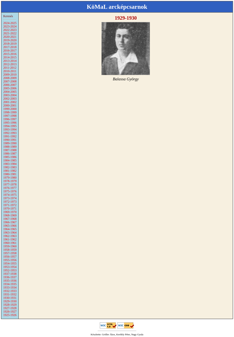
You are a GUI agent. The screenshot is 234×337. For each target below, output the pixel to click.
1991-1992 (9, 136)
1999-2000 (9, 108)
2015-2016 (9, 54)
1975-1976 (9, 191)
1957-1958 (9, 253)
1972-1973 (9, 201)
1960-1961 (9, 242)
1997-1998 (9, 115)
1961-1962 (9, 239)
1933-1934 (9, 287)
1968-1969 (9, 215)
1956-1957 (9, 256)
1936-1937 (9, 277)
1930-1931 (9, 297)
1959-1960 (9, 246)
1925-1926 (9, 315)
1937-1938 (9, 273)
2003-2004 (9, 95)
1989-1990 (9, 143)
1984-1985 (9, 160)
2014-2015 (9, 57)
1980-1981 (9, 174)
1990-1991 (9, 139)
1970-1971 (9, 208)
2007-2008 (9, 81)
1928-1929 (9, 304)
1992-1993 (9, 133)
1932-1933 (9, 291)
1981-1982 (9, 170)
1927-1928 (9, 308)
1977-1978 (9, 184)
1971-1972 (9, 205)
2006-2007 (9, 84)
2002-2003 (9, 98)
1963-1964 (9, 232)
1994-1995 (9, 126)
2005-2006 (9, 88)
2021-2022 (9, 33)
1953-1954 (9, 266)
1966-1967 (9, 222)
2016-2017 (9, 50)
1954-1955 (9, 263)
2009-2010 (9, 74)
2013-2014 (9, 60)
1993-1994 (9, 129)
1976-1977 (9, 187)
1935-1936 (9, 280)
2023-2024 (9, 26)
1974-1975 (9, 194)
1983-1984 (9, 163)
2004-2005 (9, 91)
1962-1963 (9, 236)
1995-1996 (9, 122)
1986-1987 (9, 153)
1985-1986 (9, 157)
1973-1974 (9, 198)
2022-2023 (9, 29)
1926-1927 (9, 311)
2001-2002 (9, 102)
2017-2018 (9, 47)
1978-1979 (9, 181)
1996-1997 (9, 119)
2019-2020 (9, 40)
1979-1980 (9, 177)
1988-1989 (9, 146)
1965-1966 (9, 225)
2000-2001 (9, 105)
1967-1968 (9, 218)
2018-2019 (9, 43)
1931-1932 (9, 294)
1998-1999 (9, 112)
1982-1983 (9, 167)
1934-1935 (9, 284)
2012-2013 (9, 64)
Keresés (8, 16)
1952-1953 (9, 270)
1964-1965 (9, 229)
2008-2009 (9, 78)
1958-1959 (9, 249)
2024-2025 (9, 23)
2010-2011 (9, 71)
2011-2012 (9, 67)
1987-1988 (9, 150)
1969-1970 (9, 212)
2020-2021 (9, 36)
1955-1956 (9, 260)
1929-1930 (9, 301)
